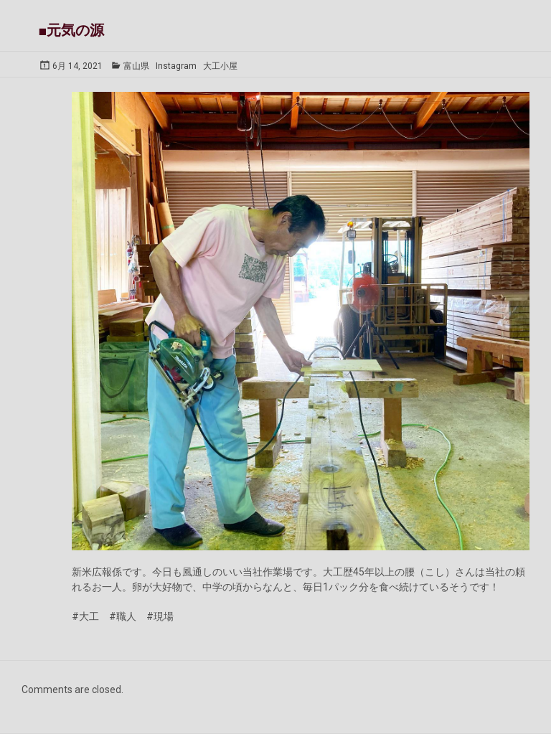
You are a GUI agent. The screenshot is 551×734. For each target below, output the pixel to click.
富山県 (136, 66)
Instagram (176, 66)
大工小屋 (220, 66)
